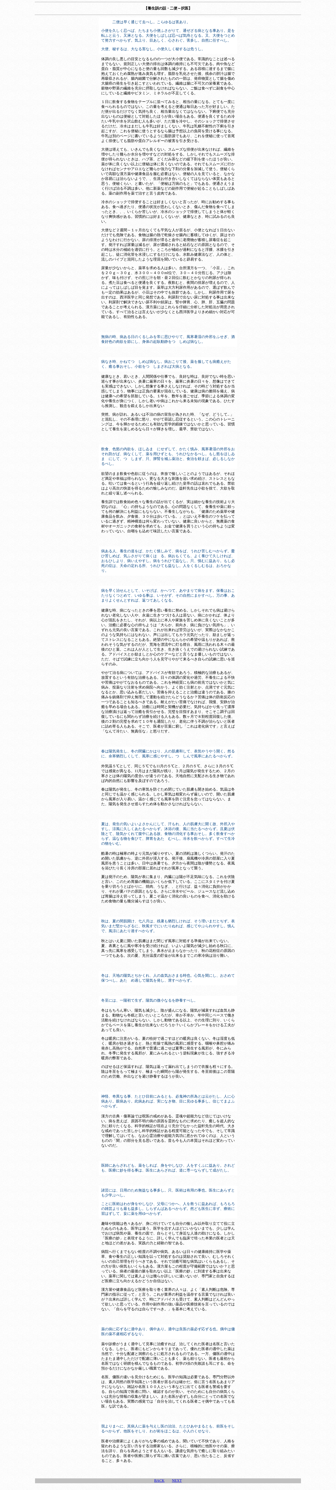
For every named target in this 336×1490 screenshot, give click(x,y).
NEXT (177, 1481)
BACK (159, 1481)
